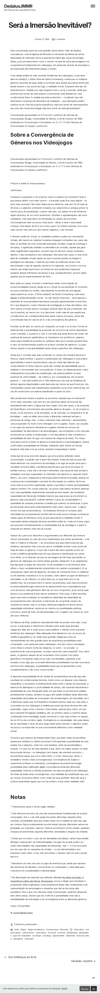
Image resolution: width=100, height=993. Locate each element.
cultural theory (28, 933)
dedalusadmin (31, 924)
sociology (47, 936)
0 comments (60, 39)
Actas (16, 930)
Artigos (23, 930)
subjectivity (70, 936)
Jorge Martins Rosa (23, 912)
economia (52, 933)
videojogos (29, 939)
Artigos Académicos (36, 930)
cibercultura (79, 930)
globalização (72, 933)
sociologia (36, 936)
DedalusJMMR (18, 6)
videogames (18, 939)
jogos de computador (22, 936)
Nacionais (64, 930)
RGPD (64, 989)
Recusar (84, 989)
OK (93, 989)
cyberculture (41, 933)
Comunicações (52, 930)
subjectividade (58, 936)
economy (61, 933)
